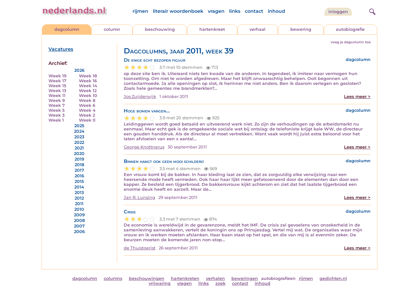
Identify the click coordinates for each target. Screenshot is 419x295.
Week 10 (88, 95)
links (234, 11)
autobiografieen (278, 278)
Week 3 (56, 115)
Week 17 (57, 80)
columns (113, 278)
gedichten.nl (333, 278)
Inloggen (338, 11)
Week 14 (88, 85)
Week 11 (56, 95)
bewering (300, 29)
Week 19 (57, 75)
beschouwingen (146, 278)
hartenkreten (185, 278)
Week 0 (87, 120)
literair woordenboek (178, 11)
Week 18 (88, 75)
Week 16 (88, 80)
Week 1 (56, 120)
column (112, 29)
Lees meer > (357, 96)
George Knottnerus (144, 147)
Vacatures (60, 49)
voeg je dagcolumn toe (351, 42)
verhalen (215, 278)
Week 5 (56, 110)
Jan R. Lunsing (139, 197)
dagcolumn (66, 29)
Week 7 (56, 105)
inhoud (276, 11)
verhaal (257, 29)
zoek (220, 283)
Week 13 (57, 90)
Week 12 (88, 90)
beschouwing (160, 29)
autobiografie (350, 29)
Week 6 (87, 105)
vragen (216, 11)
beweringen (244, 278)
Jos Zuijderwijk (140, 96)
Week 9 (56, 100)
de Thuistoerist (139, 248)
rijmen (140, 11)
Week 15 (57, 85)
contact (254, 11)
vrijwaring (160, 283)
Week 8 (87, 100)
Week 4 (87, 110)
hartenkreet (212, 29)
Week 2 (87, 115)
